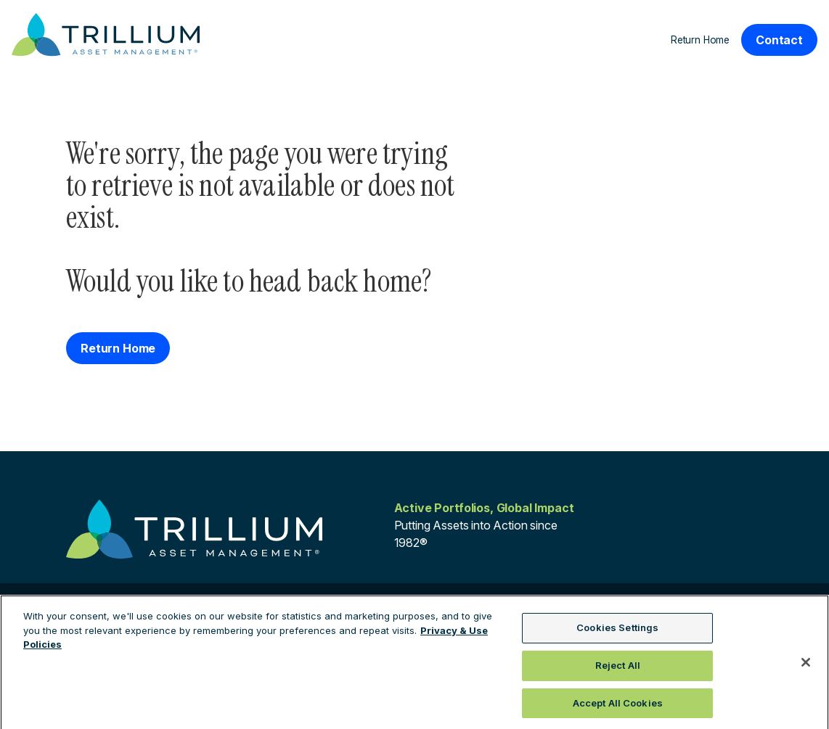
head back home (335, 281)
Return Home (700, 40)
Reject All (617, 669)
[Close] (806, 666)
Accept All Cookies (618, 706)
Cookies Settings (617, 632)
